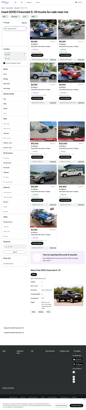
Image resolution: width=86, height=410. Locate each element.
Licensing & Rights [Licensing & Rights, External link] (52, 397)
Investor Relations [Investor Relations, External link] (33, 397)
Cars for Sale (9, 8)
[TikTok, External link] (74, 372)
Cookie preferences (61, 405)
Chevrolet (16, 8)
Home (3, 8)
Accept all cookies (76, 405)
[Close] (84, 400)
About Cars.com (13, 397)
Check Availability (37, 55)
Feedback (74, 397)
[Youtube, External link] (74, 377)
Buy (16, 2)
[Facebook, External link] (74, 374)
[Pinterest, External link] (74, 382)
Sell (22, 2)
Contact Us (23, 397)
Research (29, 2)
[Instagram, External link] (74, 379)
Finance (38, 2)
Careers (43, 397)
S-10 (22, 8)
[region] (43, 404)
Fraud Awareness (64, 397)
